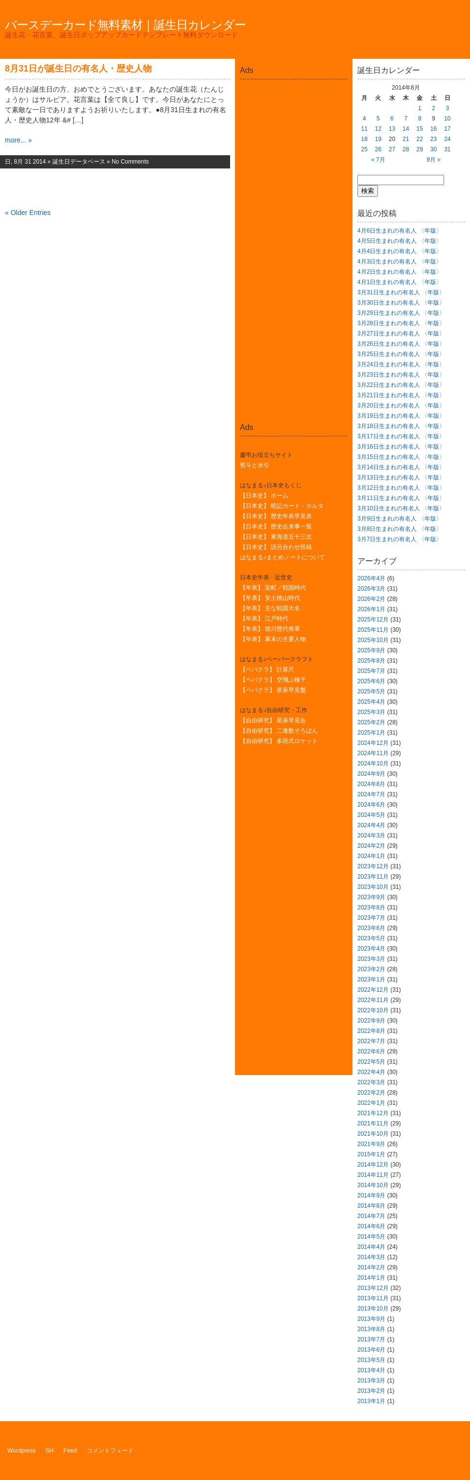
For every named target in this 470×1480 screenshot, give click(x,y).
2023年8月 (371, 907)
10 (447, 118)
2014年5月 (371, 1236)
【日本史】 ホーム (264, 495)
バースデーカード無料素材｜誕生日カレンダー (125, 24)
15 (420, 128)
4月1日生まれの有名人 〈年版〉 (399, 282)
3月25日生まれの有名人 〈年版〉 (401, 354)
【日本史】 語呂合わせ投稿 (276, 547)
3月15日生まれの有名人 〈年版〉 (401, 457)
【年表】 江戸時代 (264, 618)
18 (364, 139)
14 (405, 128)
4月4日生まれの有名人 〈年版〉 (399, 251)
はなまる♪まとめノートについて (282, 557)
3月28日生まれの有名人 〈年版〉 (401, 323)
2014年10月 (373, 1185)
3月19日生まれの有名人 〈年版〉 (401, 415)
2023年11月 (373, 876)
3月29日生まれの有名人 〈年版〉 (401, 313)
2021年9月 (371, 1144)
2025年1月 (371, 732)
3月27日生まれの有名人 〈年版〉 (401, 333)
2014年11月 (373, 1174)
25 (364, 149)
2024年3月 (371, 835)
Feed (70, 1450)
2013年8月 (371, 1329)
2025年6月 (371, 681)
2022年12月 (373, 989)
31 (447, 149)
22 (420, 139)
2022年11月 (373, 1000)
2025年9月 (371, 650)
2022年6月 (371, 1051)
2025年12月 (373, 619)
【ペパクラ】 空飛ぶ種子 (273, 679)
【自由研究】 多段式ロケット (279, 741)
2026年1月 (371, 609)
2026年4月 (371, 578)
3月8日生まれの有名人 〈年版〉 (399, 528)
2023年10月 (373, 886)
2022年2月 (371, 1092)
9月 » (433, 159)
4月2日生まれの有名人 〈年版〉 (399, 271)
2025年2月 (371, 722)
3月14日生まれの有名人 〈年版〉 (401, 467)
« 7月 (378, 159)
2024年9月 (371, 773)
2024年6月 (371, 804)
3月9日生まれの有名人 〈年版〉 (399, 518)
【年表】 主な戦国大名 (270, 608)
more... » (18, 140)
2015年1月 (371, 1154)
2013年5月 (371, 1360)
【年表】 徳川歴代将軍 (270, 628)
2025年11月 (373, 629)
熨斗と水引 (254, 465)
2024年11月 (373, 753)
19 (378, 139)
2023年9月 (371, 897)
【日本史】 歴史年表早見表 (276, 516)
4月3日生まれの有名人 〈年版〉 (399, 261)
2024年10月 (373, 763)
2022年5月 (371, 1061)
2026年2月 (371, 599)
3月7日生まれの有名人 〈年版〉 (399, 539)
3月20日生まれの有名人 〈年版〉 (401, 405)
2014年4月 (371, 1246)
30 (433, 149)
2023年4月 (371, 948)
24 (447, 139)
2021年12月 (373, 1113)
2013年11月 (373, 1298)
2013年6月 (371, 1349)
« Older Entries (27, 212)
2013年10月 (373, 1308)
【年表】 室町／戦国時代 (273, 587)
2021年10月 (373, 1133)
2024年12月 (373, 743)
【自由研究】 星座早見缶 (273, 720)
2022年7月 (371, 1041)
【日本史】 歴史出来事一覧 (276, 526)
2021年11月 (373, 1123)
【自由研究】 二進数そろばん (279, 730)
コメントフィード (110, 1450)
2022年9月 (371, 1020)
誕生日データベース (78, 161)
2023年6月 (371, 928)
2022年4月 (371, 1072)
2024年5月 (371, 815)
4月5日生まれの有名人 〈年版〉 (399, 241)
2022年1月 (371, 1102)
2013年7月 (371, 1339)
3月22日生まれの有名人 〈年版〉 (401, 385)
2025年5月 (371, 691)
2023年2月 (371, 969)
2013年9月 (371, 1318)
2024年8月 (371, 784)
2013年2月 (371, 1390)
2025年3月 (371, 712)
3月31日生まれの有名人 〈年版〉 (401, 292)
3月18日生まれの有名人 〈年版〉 (401, 426)
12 (378, 128)
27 (392, 149)
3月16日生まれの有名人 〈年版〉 (401, 446)
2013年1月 (371, 1401)
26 (378, 149)
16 (433, 128)
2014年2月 (371, 1267)
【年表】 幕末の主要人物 (273, 639)
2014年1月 (371, 1277)
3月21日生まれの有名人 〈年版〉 (401, 395)
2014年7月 (371, 1216)
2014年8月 (371, 1205)
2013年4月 (371, 1370)
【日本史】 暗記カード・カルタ (282, 505)
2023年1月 (371, 979)
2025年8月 (371, 660)
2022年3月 (371, 1082)
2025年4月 (371, 701)
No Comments (130, 161)
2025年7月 (371, 671)
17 (447, 128)
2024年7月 (371, 794)
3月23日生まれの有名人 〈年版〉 (401, 374)
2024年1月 (371, 856)
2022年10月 (373, 1010)
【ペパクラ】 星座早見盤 (273, 690)
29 (420, 149)
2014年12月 (373, 1164)
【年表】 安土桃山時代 (270, 598)
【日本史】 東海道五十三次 (276, 536)
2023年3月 (371, 958)
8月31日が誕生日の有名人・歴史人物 (78, 68)
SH (50, 1450)
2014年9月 (371, 1195)
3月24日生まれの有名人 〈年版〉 (401, 364)
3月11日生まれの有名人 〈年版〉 (401, 498)
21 (405, 139)
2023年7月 (371, 917)
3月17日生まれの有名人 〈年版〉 (401, 436)
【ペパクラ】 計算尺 (267, 669)
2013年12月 (373, 1288)
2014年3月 (371, 1257)
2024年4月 (371, 825)
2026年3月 (371, 588)
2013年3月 (371, 1380)
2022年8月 (371, 1030)
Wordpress (21, 1450)
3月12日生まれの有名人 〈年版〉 (401, 487)
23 (433, 139)
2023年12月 (373, 866)
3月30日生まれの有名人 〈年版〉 (401, 302)
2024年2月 (371, 845)
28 (405, 149)
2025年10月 (373, 640)
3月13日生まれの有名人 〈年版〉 (401, 477)
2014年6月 (371, 1226)
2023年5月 (371, 938)
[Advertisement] (294, 105)
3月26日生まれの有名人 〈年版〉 (401, 343)
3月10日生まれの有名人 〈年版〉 (401, 508)
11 (364, 128)
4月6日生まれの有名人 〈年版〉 (399, 230)
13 (392, 128)
